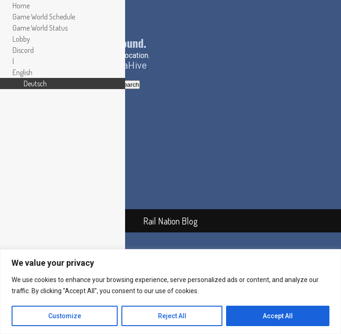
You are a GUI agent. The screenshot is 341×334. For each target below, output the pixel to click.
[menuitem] (22, 72)
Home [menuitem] (21, 5)
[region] (170, 291)
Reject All (172, 316)
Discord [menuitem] (23, 50)
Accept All (278, 316)
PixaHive (128, 65)
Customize (64, 316)
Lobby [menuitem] (21, 39)
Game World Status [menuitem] (40, 27)
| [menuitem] (13, 61)
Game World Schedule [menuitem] (44, 16)
